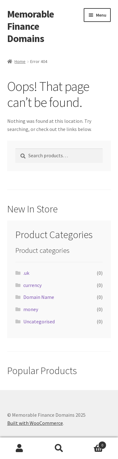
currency (32, 285)
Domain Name (38, 297)
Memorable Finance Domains (30, 26)
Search (59, 448)
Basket (92, 443)
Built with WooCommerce (35, 423)
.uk (26, 273)
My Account (19, 448)
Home (19, 61)
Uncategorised (39, 321)
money (30, 309)
